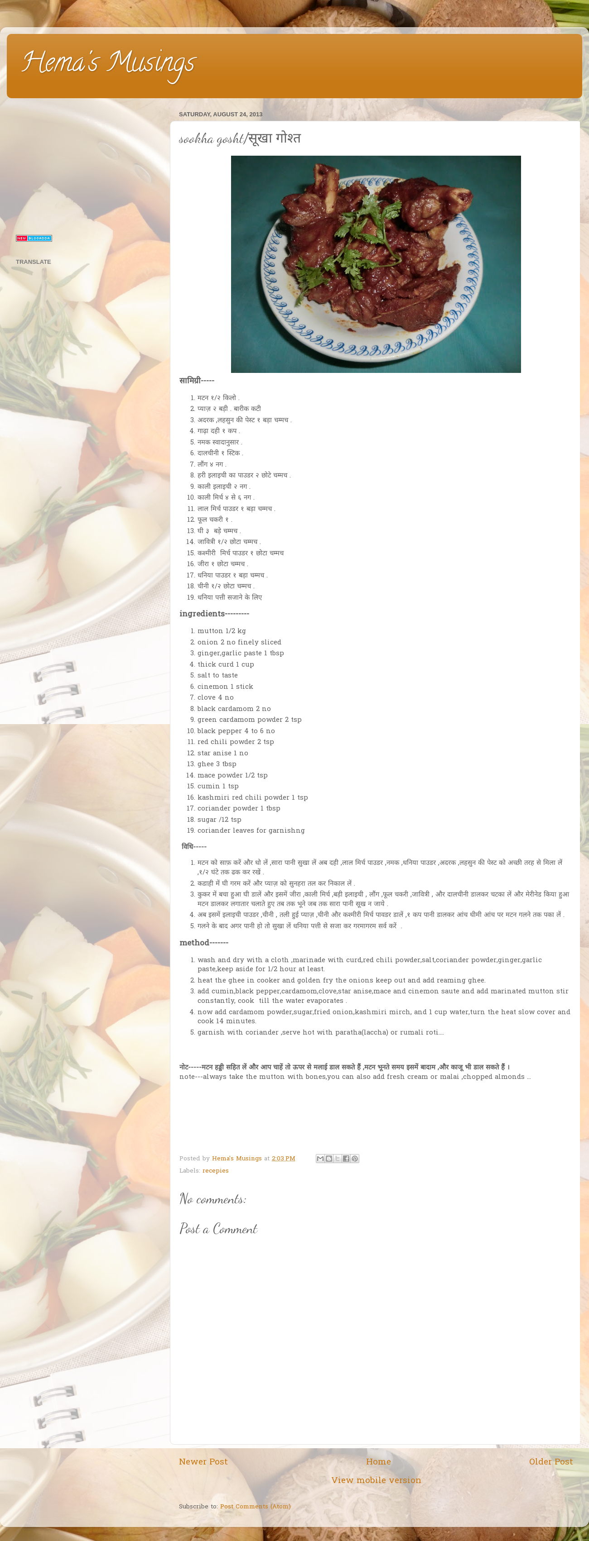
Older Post (551, 1462)
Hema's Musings (107, 65)
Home (378, 1462)
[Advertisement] (87, 164)
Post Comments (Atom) (255, 1507)
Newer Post (203, 1462)
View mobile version (376, 1481)
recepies (216, 1171)
